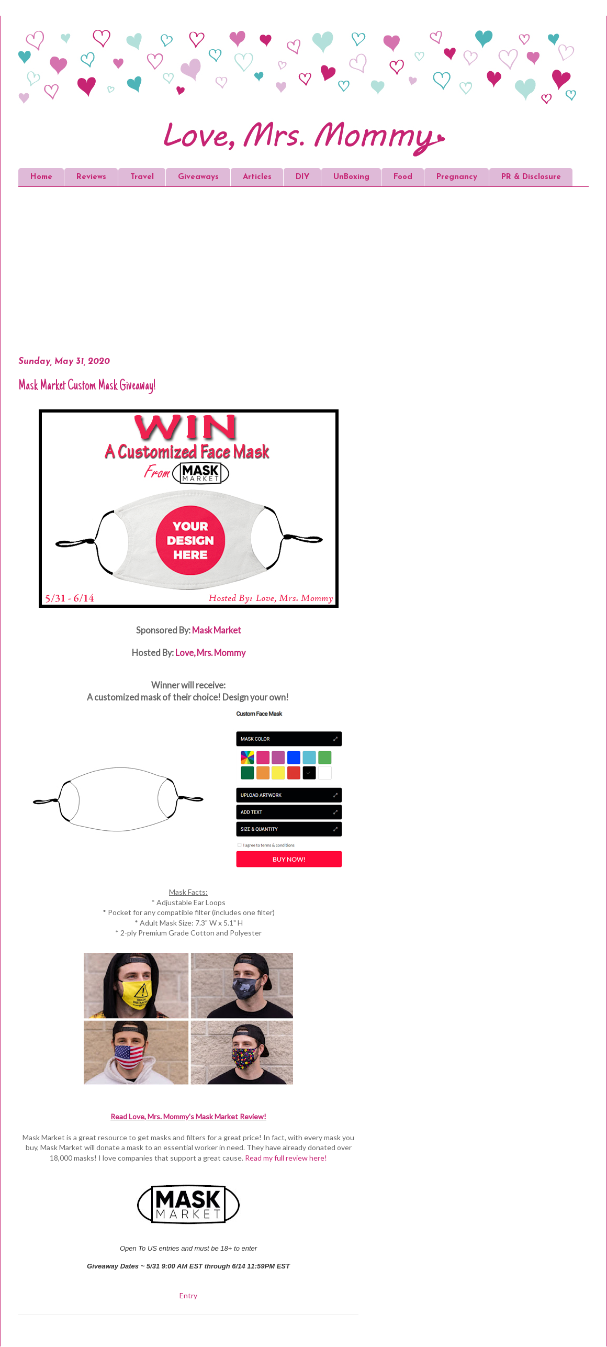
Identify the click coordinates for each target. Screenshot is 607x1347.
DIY (302, 177)
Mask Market (216, 630)
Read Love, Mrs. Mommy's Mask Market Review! (188, 1116)
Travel (142, 177)
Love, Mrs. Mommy (210, 653)
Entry (188, 1295)
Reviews (91, 177)
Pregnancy (456, 177)
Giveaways (198, 177)
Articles (257, 177)
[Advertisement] (217, 273)
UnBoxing (351, 177)
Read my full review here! (286, 1157)
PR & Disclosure (531, 177)
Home (41, 177)
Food (403, 177)
